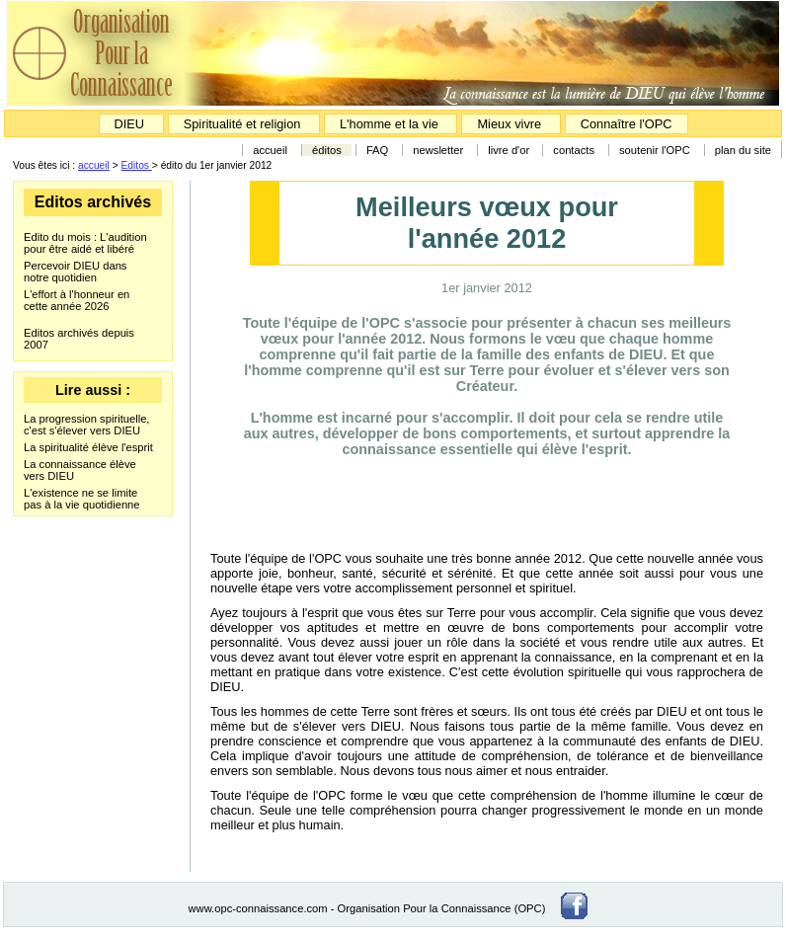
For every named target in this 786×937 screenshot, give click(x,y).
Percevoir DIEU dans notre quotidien (75, 271)
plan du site (743, 150)
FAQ (377, 150)
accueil (270, 150)
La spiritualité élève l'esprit (88, 447)
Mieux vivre (510, 124)
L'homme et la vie (389, 124)
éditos (327, 150)
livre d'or (510, 150)
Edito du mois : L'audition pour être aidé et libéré (85, 243)
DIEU (131, 124)
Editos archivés (93, 202)
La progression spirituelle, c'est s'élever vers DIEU (86, 424)
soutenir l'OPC (654, 150)
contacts (573, 150)
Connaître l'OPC (626, 124)
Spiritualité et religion (244, 124)
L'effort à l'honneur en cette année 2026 (76, 300)
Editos (136, 165)
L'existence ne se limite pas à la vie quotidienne (82, 498)
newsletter (438, 150)
